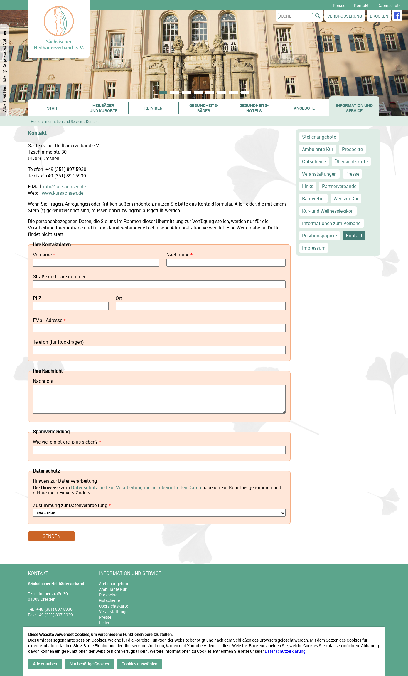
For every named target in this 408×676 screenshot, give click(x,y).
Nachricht (43, 381)
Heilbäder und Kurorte (103, 108)
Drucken (379, 16)
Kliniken (153, 108)
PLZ (37, 298)
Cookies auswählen (139, 664)
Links (307, 186)
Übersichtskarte (351, 161)
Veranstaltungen (319, 174)
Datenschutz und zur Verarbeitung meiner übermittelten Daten (136, 487)
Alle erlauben (45, 664)
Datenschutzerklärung (285, 651)
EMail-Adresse (47, 320)
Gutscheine (314, 161)
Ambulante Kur (317, 149)
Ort (119, 298)
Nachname (177, 255)
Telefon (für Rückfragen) (58, 342)
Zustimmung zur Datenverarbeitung (70, 505)
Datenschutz (389, 5)
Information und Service (354, 108)
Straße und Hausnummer (59, 277)
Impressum (314, 248)
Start (53, 108)
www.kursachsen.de (62, 193)
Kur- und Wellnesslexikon (328, 211)
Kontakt (361, 5)
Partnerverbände (339, 186)
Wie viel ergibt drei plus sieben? (65, 442)
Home (35, 121)
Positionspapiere (319, 235)
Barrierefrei (313, 198)
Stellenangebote (319, 137)
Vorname (42, 255)
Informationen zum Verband (331, 223)
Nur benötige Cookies (89, 664)
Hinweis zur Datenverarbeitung (65, 481)
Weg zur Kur (345, 198)
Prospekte (352, 149)
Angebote (304, 108)
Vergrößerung (344, 16)
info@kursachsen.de (64, 186)
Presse (339, 5)
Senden (51, 536)
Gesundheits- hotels (254, 108)
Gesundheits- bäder (203, 108)
